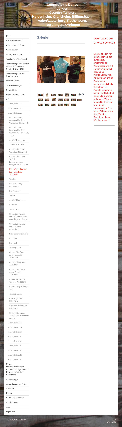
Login (114, 420)
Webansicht (111, 422)
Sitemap (23, 420)
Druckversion (12, 420)
